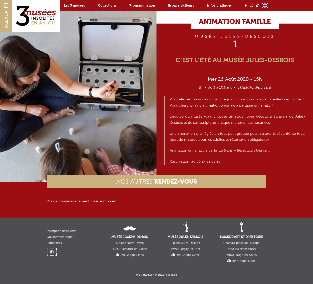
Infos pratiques (219, 5)
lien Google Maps (130, 255)
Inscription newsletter (61, 231)
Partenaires (54, 243)
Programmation (142, 5)
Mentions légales (166, 274)
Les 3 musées (74, 5)
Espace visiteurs (181, 5)
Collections (107, 5)
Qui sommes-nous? (60, 237)
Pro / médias (144, 274)
